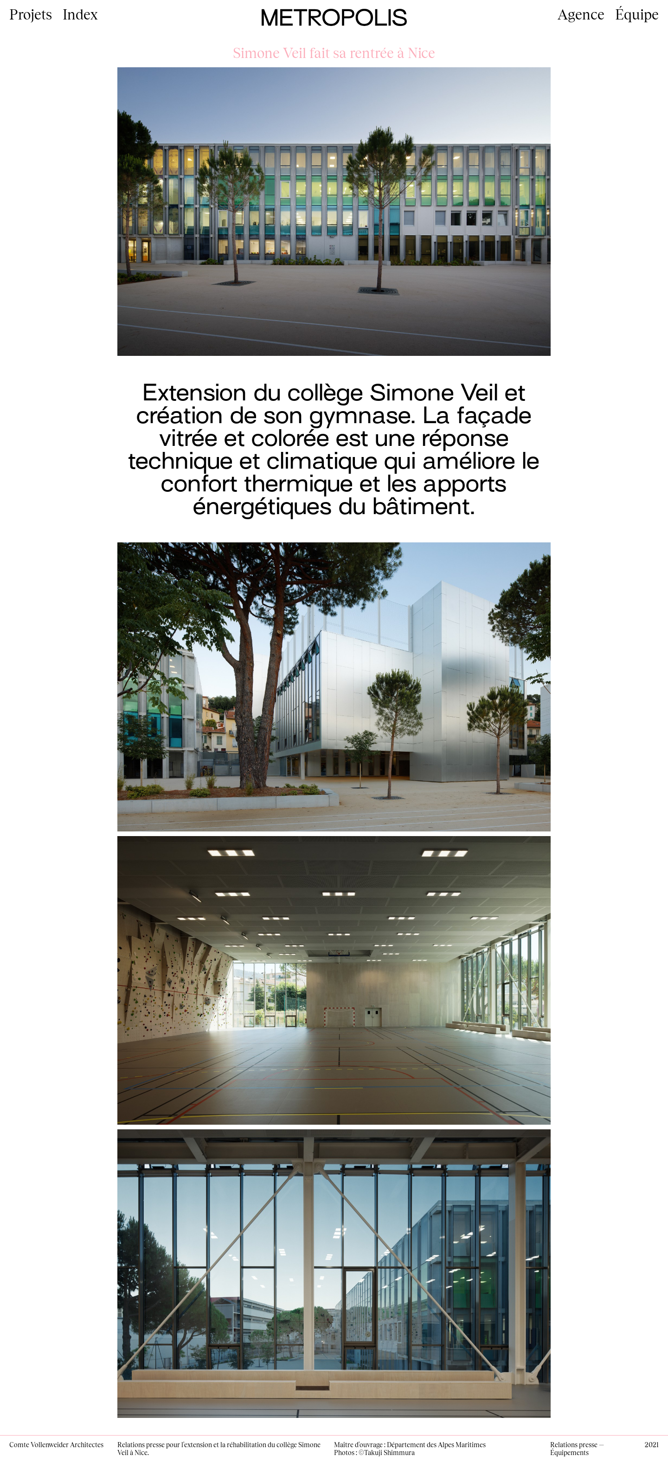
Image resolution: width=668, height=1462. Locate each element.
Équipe (637, 14)
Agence (581, 14)
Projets (30, 14)
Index (80, 14)
